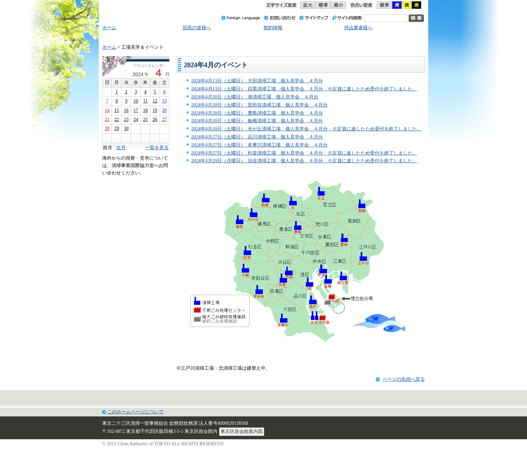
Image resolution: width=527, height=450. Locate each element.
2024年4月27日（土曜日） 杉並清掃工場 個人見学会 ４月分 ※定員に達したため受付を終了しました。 (304, 153)
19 (155, 110)
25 (145, 119)
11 (145, 101)
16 (126, 110)
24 (135, 119)
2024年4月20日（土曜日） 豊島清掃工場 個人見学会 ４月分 (257, 113)
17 (135, 110)
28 (107, 128)
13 (164, 101)
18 (145, 110)
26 (155, 119)
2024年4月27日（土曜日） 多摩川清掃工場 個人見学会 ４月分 (259, 145)
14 (107, 110)
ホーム (109, 47)
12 (155, 101)
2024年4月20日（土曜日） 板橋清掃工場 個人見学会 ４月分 (257, 120)
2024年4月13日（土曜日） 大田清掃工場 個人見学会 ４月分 (257, 80)
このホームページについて (135, 411)
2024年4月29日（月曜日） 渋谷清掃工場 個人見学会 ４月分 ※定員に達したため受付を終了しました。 (304, 160)
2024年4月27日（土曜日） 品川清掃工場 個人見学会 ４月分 (257, 136)
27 (164, 119)
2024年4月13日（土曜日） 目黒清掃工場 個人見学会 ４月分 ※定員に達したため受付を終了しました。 (304, 88)
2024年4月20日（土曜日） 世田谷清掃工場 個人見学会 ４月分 (259, 105)
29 (116, 128)
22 (116, 119)
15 (116, 110)
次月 (121, 147)
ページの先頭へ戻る (403, 379)
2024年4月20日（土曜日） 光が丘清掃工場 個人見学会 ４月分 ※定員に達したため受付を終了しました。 (306, 128)
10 (135, 101)
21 (107, 119)
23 (126, 119)
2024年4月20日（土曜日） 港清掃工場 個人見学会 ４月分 (254, 96)
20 (164, 110)
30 (126, 128)
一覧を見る (157, 147)
